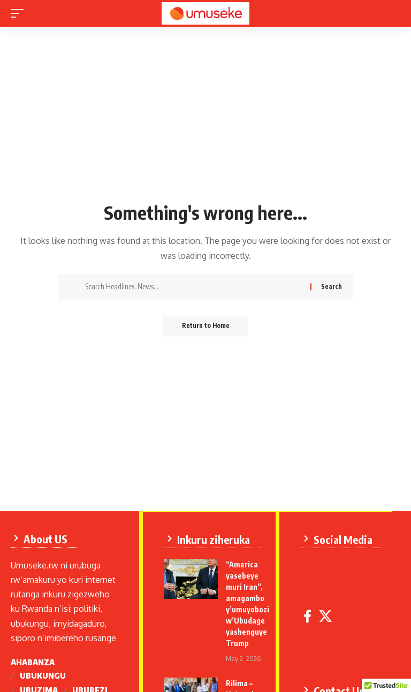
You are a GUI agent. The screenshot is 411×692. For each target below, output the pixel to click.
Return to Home (206, 326)
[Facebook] (309, 616)
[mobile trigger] (20, 13)
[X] (327, 616)
